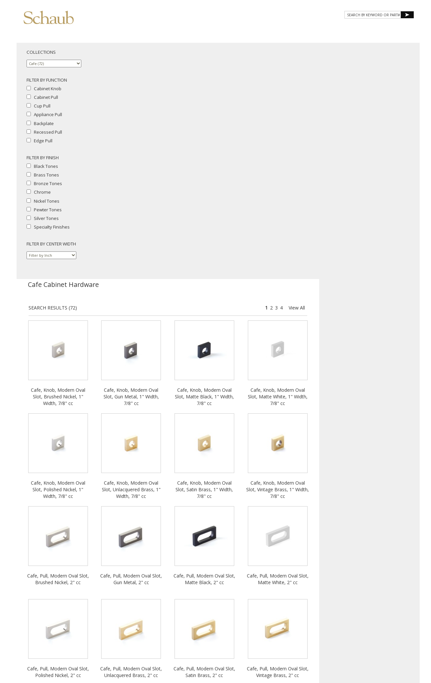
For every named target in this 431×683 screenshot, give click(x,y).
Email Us (356, 615)
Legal (357, 620)
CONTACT (359, 29)
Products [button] (253, 29)
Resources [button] (324, 29)
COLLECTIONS (41, 52)
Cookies (341, 620)
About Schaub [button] (212, 29)
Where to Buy (332, 615)
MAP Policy (377, 620)
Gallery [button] (289, 29)
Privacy (323, 620)
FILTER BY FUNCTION (47, 80)
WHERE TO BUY (394, 29)
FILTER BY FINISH (43, 158)
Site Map (376, 615)
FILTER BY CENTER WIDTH (51, 244)
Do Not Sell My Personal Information (351, 626)
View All (397, 71)
